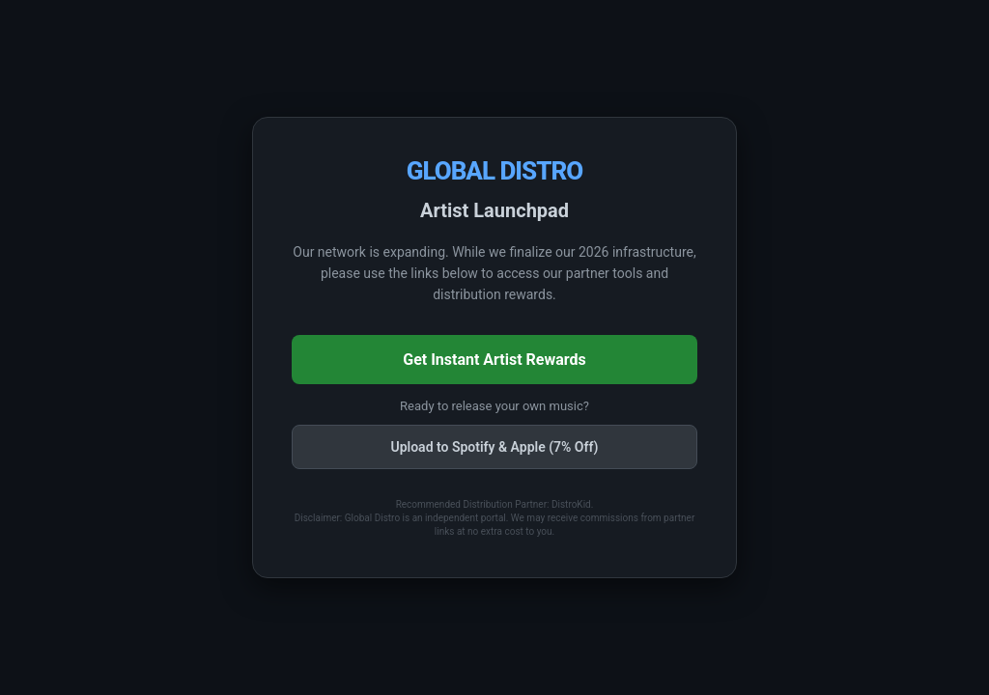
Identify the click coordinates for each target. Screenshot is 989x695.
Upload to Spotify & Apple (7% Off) (494, 447)
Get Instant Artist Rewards (494, 359)
